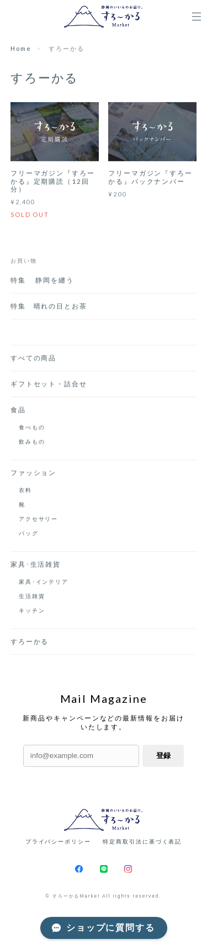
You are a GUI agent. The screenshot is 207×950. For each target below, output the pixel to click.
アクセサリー (39, 519)
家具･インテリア (43, 582)
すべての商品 (33, 359)
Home (20, 48)
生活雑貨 (32, 597)
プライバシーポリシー (58, 842)
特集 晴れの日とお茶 (52, 307)
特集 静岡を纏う (46, 281)
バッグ (29, 534)
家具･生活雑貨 (35, 565)
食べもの (32, 428)
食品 (18, 411)
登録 (163, 755)
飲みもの (32, 442)
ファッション (33, 473)
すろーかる (29, 642)
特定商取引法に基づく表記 (142, 842)
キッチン (32, 611)
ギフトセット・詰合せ (48, 385)
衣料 (25, 491)
